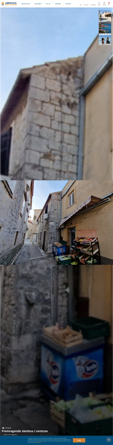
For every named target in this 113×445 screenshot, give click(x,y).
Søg (80, 4)
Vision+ (104, 4)
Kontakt (68, 4)
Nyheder (58, 4)
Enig (79, 440)
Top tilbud (86, 4)
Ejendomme (25, 4)
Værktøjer (37, 4)
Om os (48, 4)
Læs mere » (38, 442)
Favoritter (93, 4)
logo (9, 4)
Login (99, 4)
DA (108, 4)
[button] (105, 15)
